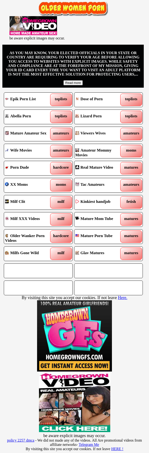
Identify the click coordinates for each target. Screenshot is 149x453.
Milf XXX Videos (29, 219)
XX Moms (29, 185)
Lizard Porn (100, 117)
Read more (73, 83)
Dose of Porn (100, 100)
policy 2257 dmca (20, 440)
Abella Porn (29, 117)
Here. (122, 297)
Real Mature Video (100, 168)
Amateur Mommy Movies (100, 151)
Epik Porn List (29, 100)
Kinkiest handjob (100, 202)
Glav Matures (100, 254)
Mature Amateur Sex (29, 134)
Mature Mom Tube (100, 219)
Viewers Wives (100, 134)
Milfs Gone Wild (29, 254)
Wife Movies (29, 151)
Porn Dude (29, 168)
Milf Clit (29, 202)
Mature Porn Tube (100, 236)
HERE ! (117, 449)
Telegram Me (89, 445)
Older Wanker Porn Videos (29, 236)
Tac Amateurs (100, 185)
